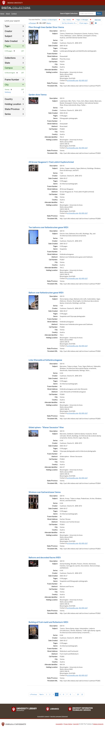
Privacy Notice (68, 724)
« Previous (32, 23)
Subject (8, 36)
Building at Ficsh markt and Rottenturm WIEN (48, 622)
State (7, 63)
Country (9, 99)
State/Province (12, 109)
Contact (14, 14)
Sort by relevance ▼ (69, 23)
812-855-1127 (83, 80)
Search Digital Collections (69, 13)
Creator (8, 31)
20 (78, 694)
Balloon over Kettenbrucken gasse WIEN (46, 293)
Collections (10, 58)
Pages (8, 46)
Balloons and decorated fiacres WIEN (45, 557)
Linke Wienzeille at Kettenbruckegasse (45, 360)
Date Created (11, 41)
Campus (9, 68)
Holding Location (13, 104)
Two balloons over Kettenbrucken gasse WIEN (48, 227)
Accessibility (59, 724)
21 (82, 694)
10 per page (83, 23)
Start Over (98, 20)
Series (8, 114)
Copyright (76, 724)
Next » (49, 23)
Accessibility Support (43, 716)
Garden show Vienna (37, 95)
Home (2, 14)
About (8, 14)
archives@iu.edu (72, 80)
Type (7, 26)
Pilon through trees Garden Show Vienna (46, 27)
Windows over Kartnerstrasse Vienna (44, 492)
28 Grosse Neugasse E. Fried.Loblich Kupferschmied (51, 162)
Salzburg (8, 92)
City (7, 84)
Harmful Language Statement (59, 716)
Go (99, 13)
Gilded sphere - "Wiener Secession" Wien (46, 427)
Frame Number (12, 79)
